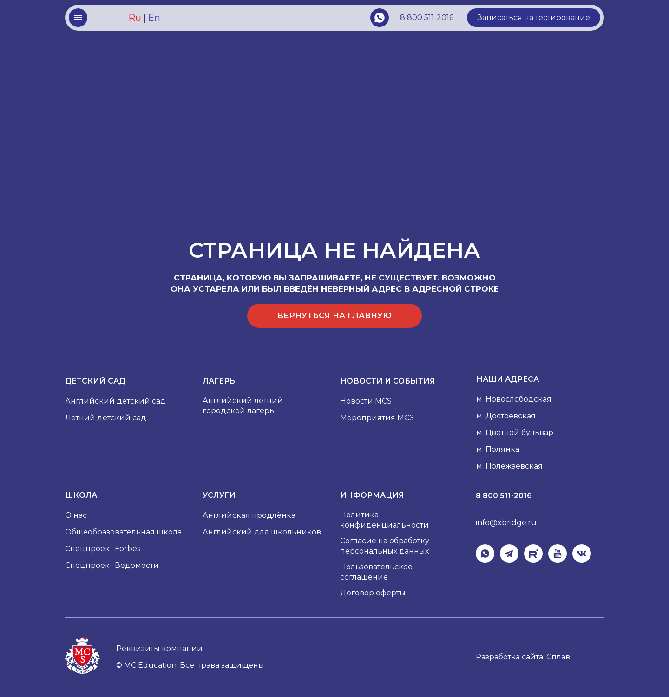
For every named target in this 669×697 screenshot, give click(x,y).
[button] (533, 17)
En (154, 17)
